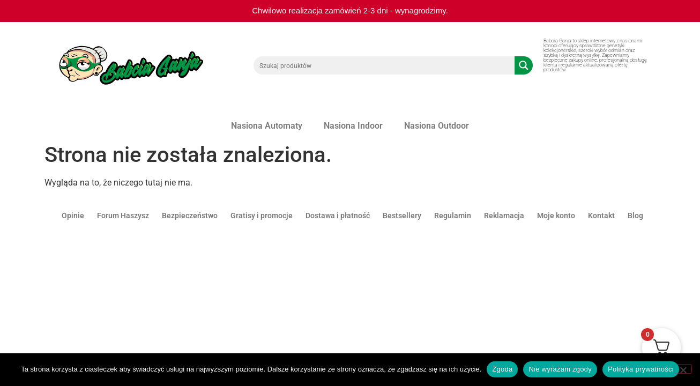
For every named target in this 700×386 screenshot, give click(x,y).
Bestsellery (402, 215)
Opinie (73, 215)
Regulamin (452, 215)
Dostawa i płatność (338, 215)
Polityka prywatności (641, 369)
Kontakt (601, 215)
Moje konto (556, 215)
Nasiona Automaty (266, 126)
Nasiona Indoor (353, 126)
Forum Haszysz (123, 215)
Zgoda (502, 369)
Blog (635, 215)
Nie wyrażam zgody (560, 369)
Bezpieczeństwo (190, 215)
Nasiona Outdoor (436, 126)
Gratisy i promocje (261, 215)
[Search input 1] (384, 65)
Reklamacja (504, 215)
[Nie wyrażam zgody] (683, 369)
